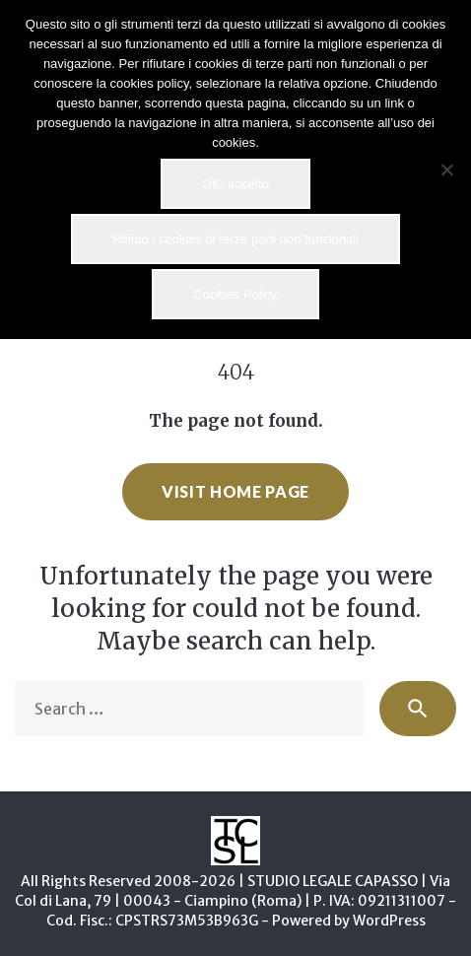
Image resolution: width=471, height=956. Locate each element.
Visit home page (235, 491)
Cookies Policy (235, 294)
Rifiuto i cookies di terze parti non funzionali (235, 239)
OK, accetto (235, 183)
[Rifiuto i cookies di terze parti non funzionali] (446, 169)
